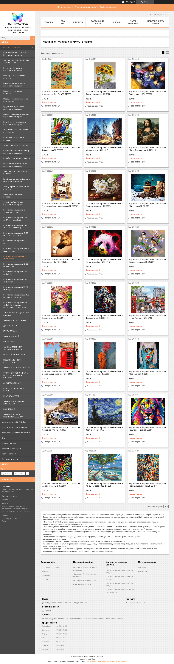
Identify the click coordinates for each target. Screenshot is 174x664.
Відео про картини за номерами (16, 432)
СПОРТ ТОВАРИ (9, 341)
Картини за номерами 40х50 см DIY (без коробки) (15, 234)
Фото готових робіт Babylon (14, 422)
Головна (48, 22)
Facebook (143, 571)
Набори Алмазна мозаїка (85, 580)
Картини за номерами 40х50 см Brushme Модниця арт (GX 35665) (147, 372)
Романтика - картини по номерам (13, 138)
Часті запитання (9, 454)
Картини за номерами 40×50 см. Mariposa (15, 265)
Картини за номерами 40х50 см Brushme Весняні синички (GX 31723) (147, 260)
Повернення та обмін (155, 22)
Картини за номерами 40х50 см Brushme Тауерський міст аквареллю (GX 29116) (61, 204)
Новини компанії (9, 443)
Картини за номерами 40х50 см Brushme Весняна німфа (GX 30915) (61, 316)
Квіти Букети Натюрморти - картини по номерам (15, 123)
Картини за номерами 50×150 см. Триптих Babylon (16, 296)
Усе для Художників (82, 584)
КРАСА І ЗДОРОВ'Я (11, 396)
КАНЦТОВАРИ (9, 409)
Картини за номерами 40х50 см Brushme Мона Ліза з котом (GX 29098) (147, 148)
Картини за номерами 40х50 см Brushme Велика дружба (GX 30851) (61, 260)
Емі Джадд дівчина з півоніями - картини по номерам (16, 180)
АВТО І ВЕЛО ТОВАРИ (12, 383)
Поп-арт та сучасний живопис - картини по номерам (16, 115)
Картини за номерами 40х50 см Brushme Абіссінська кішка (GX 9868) (61, 484)
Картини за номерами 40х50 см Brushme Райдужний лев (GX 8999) (147, 428)
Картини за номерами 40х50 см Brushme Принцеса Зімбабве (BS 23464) (147, 484)
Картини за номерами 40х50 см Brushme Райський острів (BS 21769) (104, 484)
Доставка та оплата (10, 459)
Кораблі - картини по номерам (16, 158)
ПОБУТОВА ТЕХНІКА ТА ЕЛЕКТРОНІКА (12, 361)
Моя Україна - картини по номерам (14, 76)
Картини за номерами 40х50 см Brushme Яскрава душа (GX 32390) (104, 316)
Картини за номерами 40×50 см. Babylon (15, 280)
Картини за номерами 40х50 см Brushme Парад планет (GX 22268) (147, 92)
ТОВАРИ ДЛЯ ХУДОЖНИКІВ (14, 320)
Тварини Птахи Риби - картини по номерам (16, 130)
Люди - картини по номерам (15, 145)
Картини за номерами (11, 47)
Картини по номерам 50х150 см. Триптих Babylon (120, 590)
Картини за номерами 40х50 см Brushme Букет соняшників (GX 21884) (104, 92)
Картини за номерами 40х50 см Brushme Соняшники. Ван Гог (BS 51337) (61, 92)
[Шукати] (32, 38)
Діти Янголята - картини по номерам (15, 172)
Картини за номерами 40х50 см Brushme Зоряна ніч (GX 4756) (104, 428)
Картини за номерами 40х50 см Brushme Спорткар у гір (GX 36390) (61, 428)
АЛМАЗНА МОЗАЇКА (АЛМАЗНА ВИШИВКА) (16, 313)
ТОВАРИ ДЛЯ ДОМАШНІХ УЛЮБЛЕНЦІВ (13, 402)
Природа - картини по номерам (12, 92)
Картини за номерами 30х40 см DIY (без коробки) (15, 226)
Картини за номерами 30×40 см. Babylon (15, 272)
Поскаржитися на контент (96, 661)
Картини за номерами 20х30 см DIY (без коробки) (15, 218)
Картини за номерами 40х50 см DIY (15, 241)
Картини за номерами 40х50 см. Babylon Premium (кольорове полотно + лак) (15, 305)
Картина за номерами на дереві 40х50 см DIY (14, 211)
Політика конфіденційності (117, 661)
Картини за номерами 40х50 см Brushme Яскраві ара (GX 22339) (61, 148)
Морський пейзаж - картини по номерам (15, 100)
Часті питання (133, 22)
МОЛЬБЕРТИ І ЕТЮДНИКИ (14, 354)
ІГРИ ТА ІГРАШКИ (10, 331)
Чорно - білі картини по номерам (13, 195)
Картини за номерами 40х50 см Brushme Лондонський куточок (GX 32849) (61, 372)
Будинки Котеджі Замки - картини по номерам (14, 107)
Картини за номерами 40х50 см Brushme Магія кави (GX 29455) (147, 204)
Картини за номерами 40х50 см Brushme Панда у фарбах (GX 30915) (104, 260)
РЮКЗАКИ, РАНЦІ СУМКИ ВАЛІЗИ (13, 389)
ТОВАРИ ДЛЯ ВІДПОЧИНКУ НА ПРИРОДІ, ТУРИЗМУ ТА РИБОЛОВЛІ (15, 375)
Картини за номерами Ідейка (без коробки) (16, 249)
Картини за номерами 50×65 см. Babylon (15, 288)
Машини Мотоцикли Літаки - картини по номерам (15, 164)
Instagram (143, 567)
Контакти (78, 22)
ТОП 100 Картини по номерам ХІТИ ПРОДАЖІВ (16, 61)
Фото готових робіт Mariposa (14, 427)
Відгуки (116, 22)
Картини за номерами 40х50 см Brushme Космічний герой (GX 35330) (104, 372)
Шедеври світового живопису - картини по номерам (16, 151)
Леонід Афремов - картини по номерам (16, 187)
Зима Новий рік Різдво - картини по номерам (13, 203)
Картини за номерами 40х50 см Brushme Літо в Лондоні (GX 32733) (147, 316)
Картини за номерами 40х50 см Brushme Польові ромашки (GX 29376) (104, 204)
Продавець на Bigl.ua (87, 659)
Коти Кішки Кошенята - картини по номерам (13, 69)
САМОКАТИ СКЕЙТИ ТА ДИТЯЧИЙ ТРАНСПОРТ (12, 348)
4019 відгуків (130, 2)
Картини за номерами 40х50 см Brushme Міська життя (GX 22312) (104, 148)
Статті (4, 438)
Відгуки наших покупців (12, 448)
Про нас (63, 22)
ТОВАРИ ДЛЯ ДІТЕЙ (11, 336)
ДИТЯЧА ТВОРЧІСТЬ (11, 325)
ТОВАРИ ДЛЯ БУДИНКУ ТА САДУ (16, 367)
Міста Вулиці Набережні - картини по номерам (14, 84)
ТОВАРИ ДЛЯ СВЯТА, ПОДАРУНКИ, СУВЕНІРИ (13, 415)
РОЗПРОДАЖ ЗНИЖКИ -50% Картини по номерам (15, 53)
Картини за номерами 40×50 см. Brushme (15, 257)
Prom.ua (100, 656)
